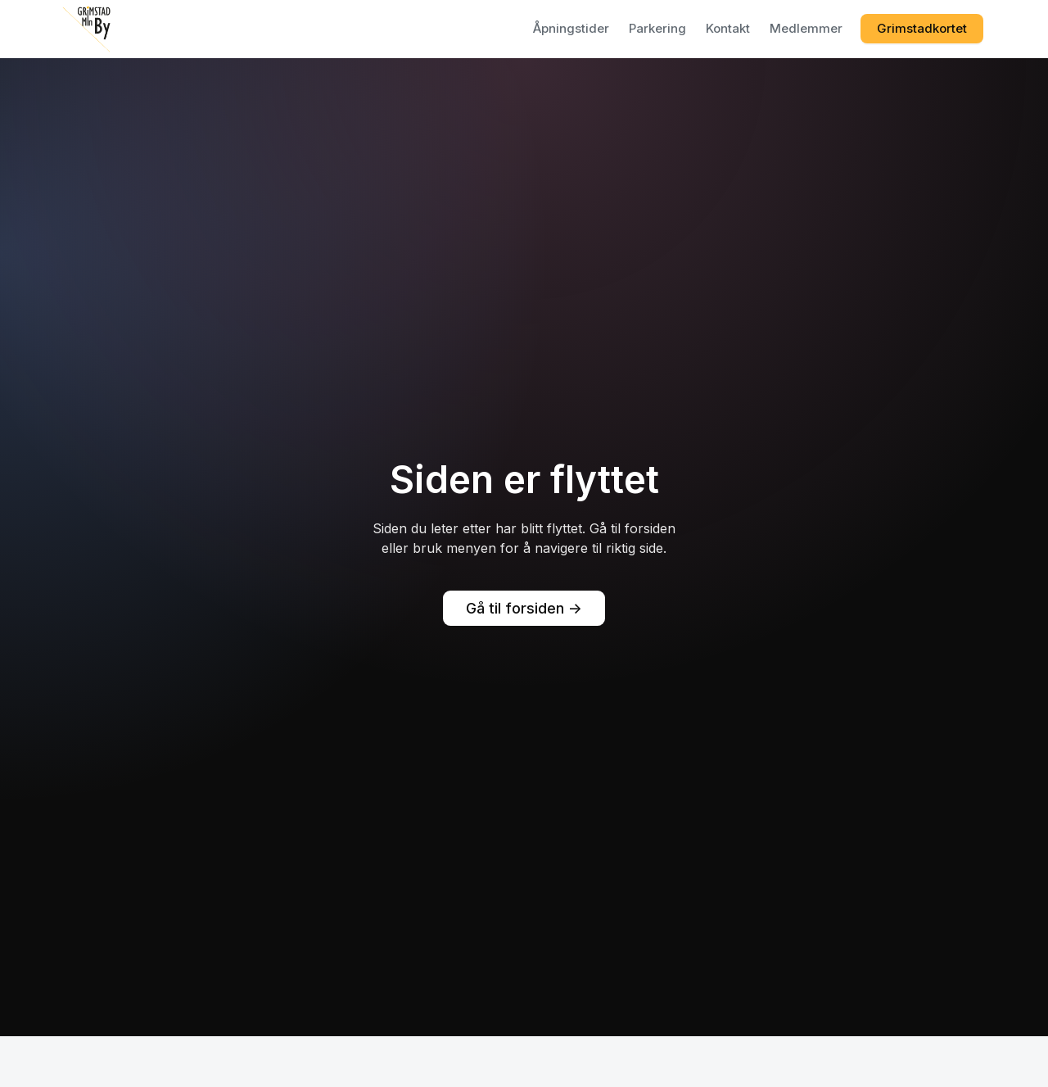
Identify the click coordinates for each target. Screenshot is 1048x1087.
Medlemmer (806, 28)
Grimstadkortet (922, 28)
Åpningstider (571, 28)
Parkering (657, 28)
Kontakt (728, 28)
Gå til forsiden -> (524, 608)
